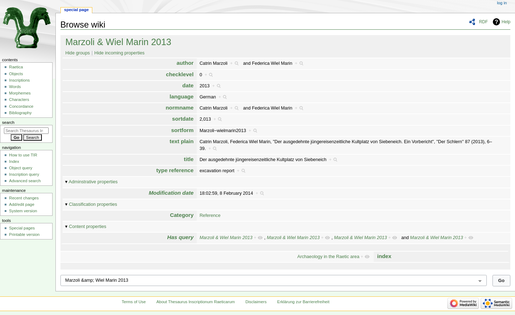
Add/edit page (21, 204)
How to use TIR (23, 155)
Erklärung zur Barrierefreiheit (303, 302)
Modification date (171, 193)
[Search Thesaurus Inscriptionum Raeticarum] (26, 130)
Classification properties (93, 204)
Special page (76, 10)
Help (506, 21)
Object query (20, 168)
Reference (210, 215)
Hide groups (77, 52)
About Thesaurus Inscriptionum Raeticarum (195, 302)
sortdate (182, 119)
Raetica (16, 67)
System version (23, 211)
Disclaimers (255, 302)
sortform (182, 130)
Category (181, 215)
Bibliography (20, 113)
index (384, 256)
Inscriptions (19, 80)
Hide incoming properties (119, 52)
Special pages (22, 228)
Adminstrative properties (93, 181)
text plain (181, 141)
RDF (483, 21)
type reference (174, 170)
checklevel (179, 74)
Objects (16, 74)
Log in (502, 3)
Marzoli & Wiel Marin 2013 (118, 42)
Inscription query (24, 174)
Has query (180, 237)
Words (15, 86)
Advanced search (25, 181)
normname (179, 108)
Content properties (87, 226)
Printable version (24, 234)
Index (14, 161)
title (188, 159)
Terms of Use (134, 302)
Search (8, 122)
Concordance (21, 106)
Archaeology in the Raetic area (328, 256)
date (187, 85)
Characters (19, 99)
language (181, 96)
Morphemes (19, 93)
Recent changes (24, 198)
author (185, 63)
